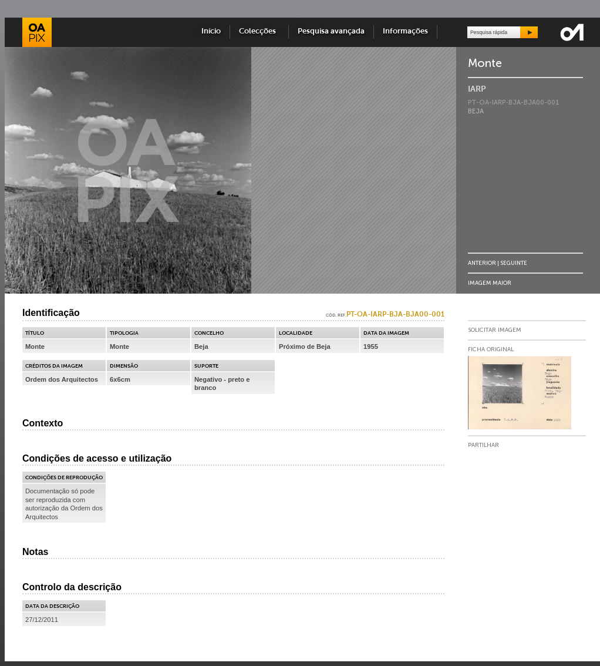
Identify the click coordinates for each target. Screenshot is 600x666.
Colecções (259, 31)
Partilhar (483, 445)
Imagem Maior (489, 283)
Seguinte (513, 263)
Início (211, 31)
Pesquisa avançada (331, 31)
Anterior (482, 263)
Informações (405, 31)
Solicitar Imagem (494, 330)
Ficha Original (491, 349)
